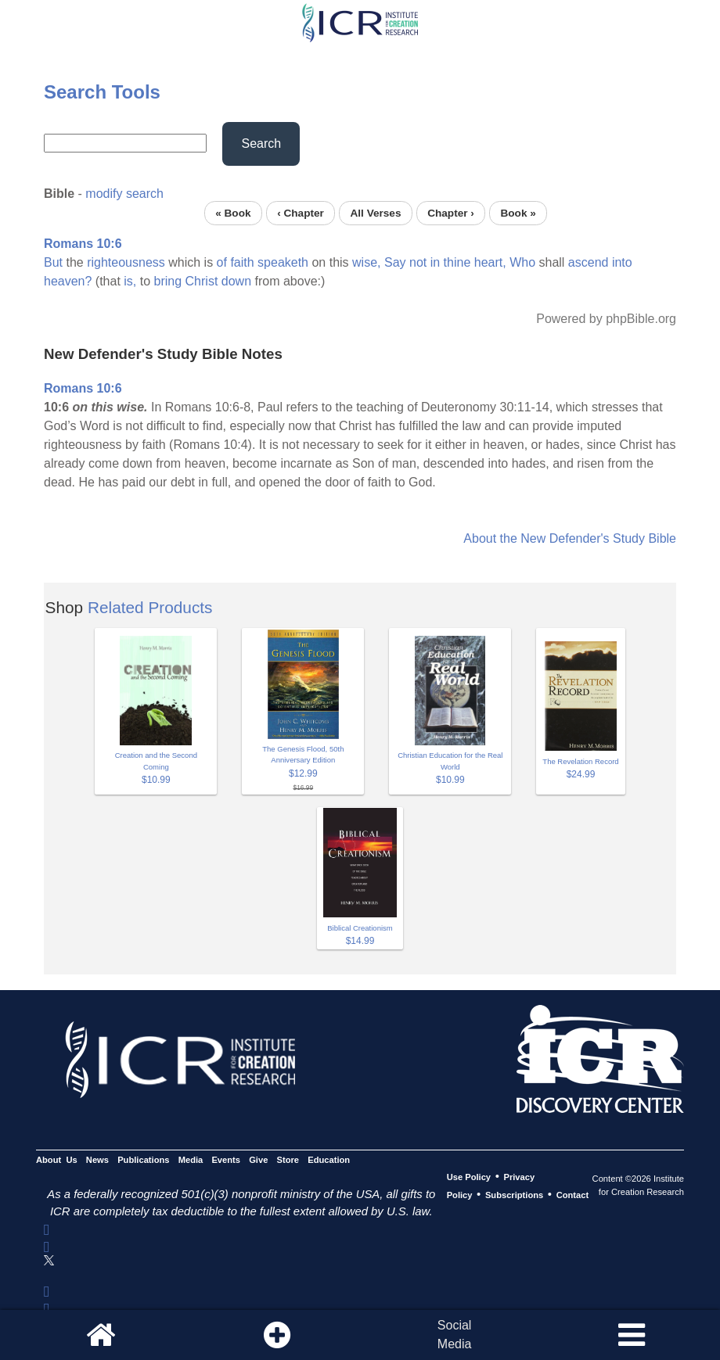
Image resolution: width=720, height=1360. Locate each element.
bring (168, 281)
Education (329, 1159)
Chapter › (450, 213)
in (435, 262)
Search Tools (102, 91)
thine (457, 262)
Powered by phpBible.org (606, 318)
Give (258, 1159)
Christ (201, 281)
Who (522, 262)
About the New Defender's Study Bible (569, 538)
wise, (366, 262)
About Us (56, 1159)
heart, (490, 262)
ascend (588, 262)
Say (395, 262)
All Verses (376, 213)
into (622, 262)
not (418, 262)
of (222, 262)
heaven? (68, 281)
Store (288, 1159)
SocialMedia (454, 1335)
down (236, 281)
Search (261, 143)
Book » (517, 213)
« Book (232, 213)
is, (130, 281)
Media (190, 1159)
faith (242, 262)
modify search (124, 193)
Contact (572, 1195)
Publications (143, 1159)
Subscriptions (514, 1195)
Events (225, 1159)
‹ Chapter (300, 213)
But (53, 262)
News (97, 1159)
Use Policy (469, 1177)
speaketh (282, 262)
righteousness (126, 262)
